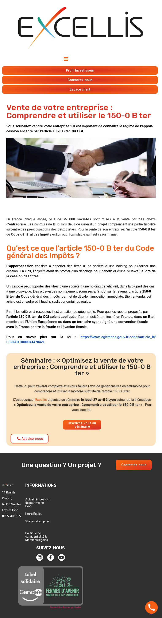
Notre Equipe (33, 513)
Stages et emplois (37, 521)
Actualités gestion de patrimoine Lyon (37, 503)
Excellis (41, 400)
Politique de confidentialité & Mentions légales (36, 536)
